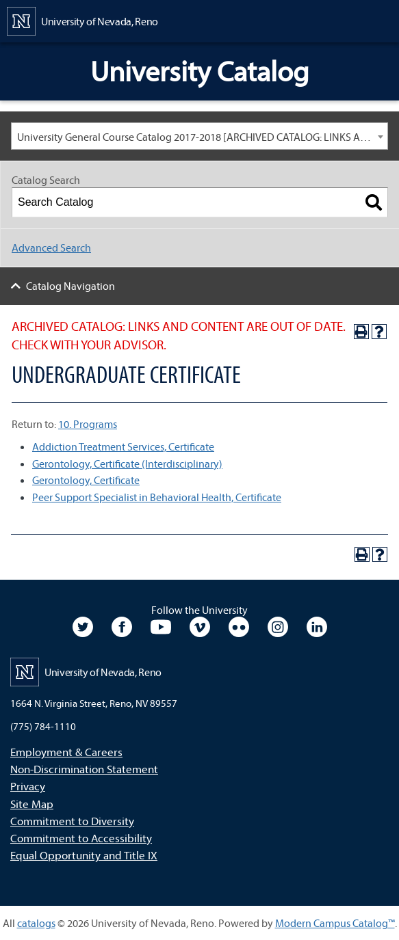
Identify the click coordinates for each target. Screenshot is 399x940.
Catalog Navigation (70, 286)
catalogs (36, 923)
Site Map (31, 803)
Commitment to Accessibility (81, 838)
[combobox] (199, 136)
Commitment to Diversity (72, 821)
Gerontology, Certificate (86, 480)
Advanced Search (51, 247)
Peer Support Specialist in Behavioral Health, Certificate (156, 497)
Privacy (27, 786)
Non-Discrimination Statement (84, 769)
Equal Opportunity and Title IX (83, 855)
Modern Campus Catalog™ (335, 923)
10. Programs (87, 424)
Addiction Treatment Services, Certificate (123, 446)
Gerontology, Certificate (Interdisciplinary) (127, 463)
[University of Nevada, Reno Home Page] (82, 20)
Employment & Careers (66, 751)
